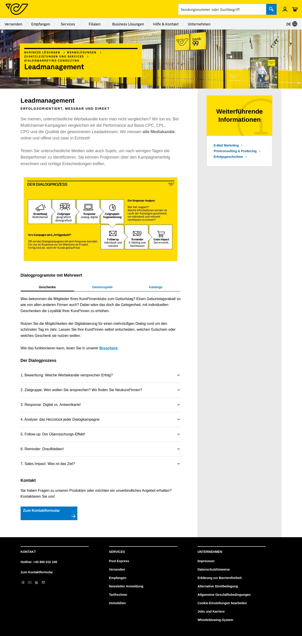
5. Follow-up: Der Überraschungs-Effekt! (53, 434)
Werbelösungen (82, 52)
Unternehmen (199, 24)
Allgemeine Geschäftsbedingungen (224, 594)
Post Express (119, 561)
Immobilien (117, 603)
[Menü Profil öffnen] (285, 9)
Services (68, 24)
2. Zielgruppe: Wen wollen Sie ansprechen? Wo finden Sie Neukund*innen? (81, 390)
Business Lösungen (128, 24)
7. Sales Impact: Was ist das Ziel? (48, 464)
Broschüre (108, 348)
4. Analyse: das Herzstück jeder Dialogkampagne (60, 419)
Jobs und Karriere (211, 611)
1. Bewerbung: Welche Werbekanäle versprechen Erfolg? (67, 375)
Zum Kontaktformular (37, 572)
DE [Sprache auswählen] (291, 24)
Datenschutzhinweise (213, 569)
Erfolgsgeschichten (228, 157)
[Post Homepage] (17, 9)
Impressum (205, 561)
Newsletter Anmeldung (126, 586)
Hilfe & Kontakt (166, 24)
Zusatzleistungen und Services (54, 56)
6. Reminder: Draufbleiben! (42, 449)
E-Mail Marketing (226, 145)
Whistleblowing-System (215, 620)
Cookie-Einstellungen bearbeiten (222, 603)
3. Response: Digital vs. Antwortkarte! (51, 405)
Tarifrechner (118, 594)
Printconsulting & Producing (235, 151)
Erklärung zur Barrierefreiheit (219, 578)
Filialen (94, 24)
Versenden (13, 24)
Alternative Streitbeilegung (217, 586)
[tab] (47, 287)
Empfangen (40, 24)
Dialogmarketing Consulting (51, 60)
